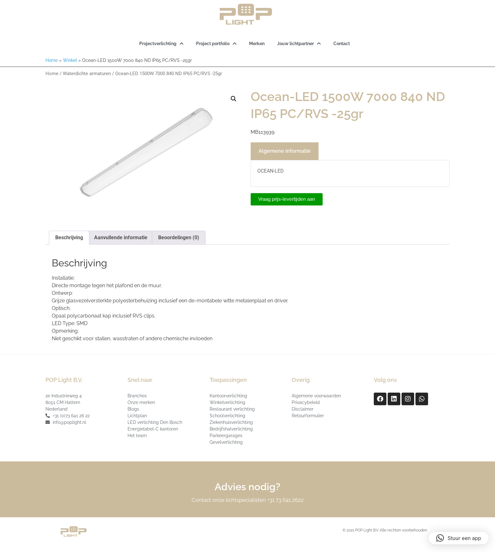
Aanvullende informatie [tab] (120, 237)
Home (51, 60)
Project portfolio (216, 43)
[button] (233, 98)
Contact (341, 43)
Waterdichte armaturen (87, 73)
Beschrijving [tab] (69, 237)
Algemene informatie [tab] (285, 151)
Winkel (70, 60)
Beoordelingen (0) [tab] (178, 237)
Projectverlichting (161, 43)
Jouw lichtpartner (299, 43)
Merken (257, 43)
